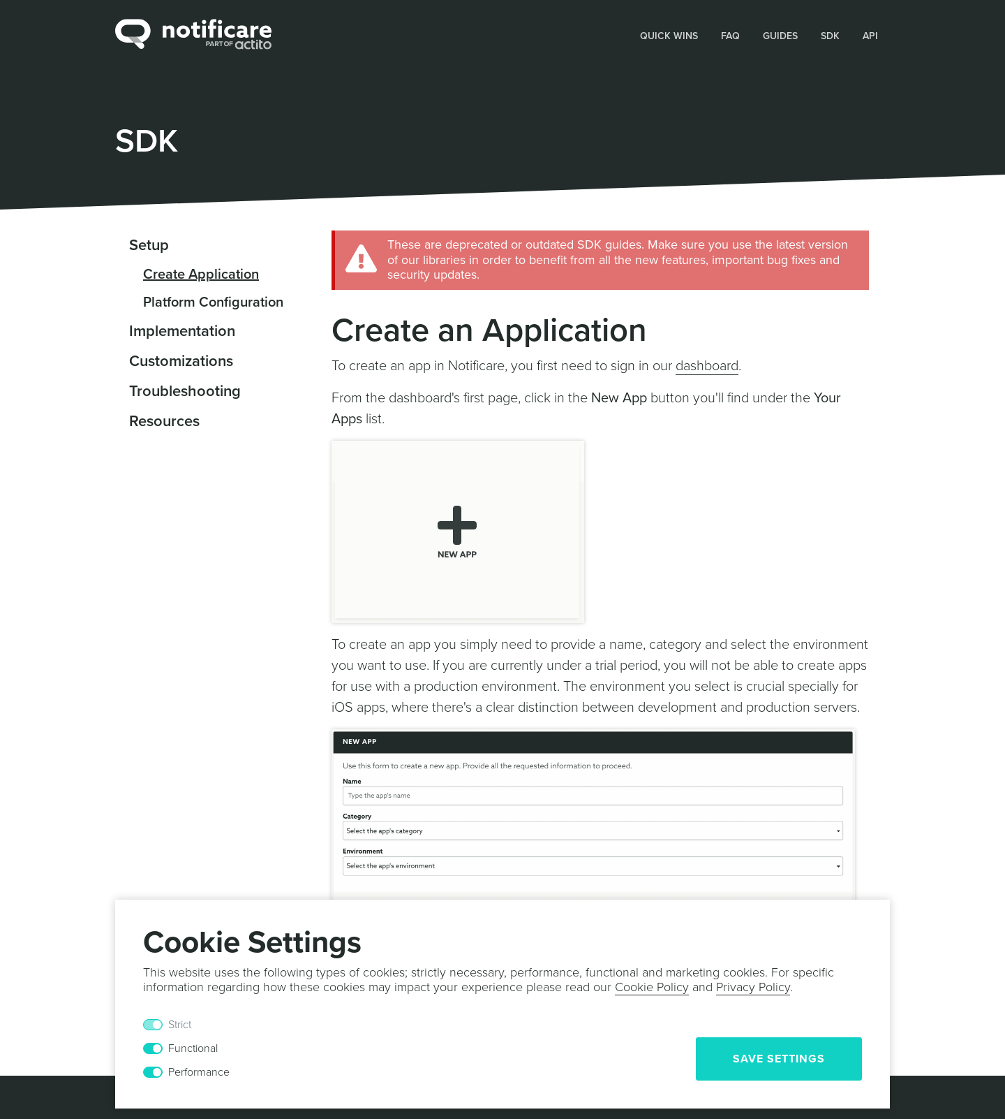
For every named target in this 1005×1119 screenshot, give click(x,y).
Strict (179, 1025)
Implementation (182, 331)
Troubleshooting (185, 391)
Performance (199, 1072)
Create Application (201, 274)
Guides (780, 36)
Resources (164, 421)
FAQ (730, 36)
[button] (669, 34)
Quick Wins (669, 36)
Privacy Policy (753, 987)
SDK (830, 36)
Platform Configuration (213, 302)
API (870, 36)
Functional (193, 1048)
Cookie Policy (652, 987)
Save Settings (779, 1059)
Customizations (181, 361)
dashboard (707, 366)
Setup (149, 245)
